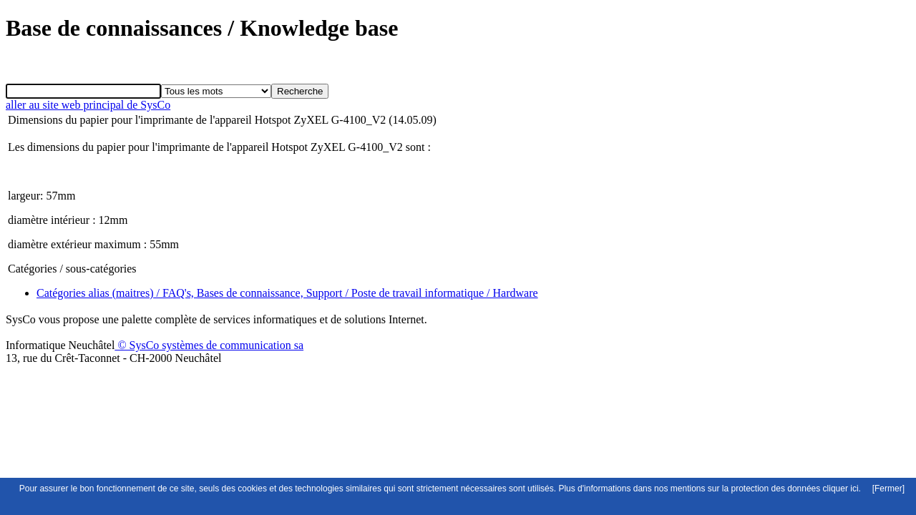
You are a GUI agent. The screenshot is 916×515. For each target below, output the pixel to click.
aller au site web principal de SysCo (88, 105)
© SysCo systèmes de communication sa (208, 345)
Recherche (300, 91)
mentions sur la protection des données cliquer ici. (766, 489)
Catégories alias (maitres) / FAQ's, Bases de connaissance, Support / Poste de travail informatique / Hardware (287, 293)
